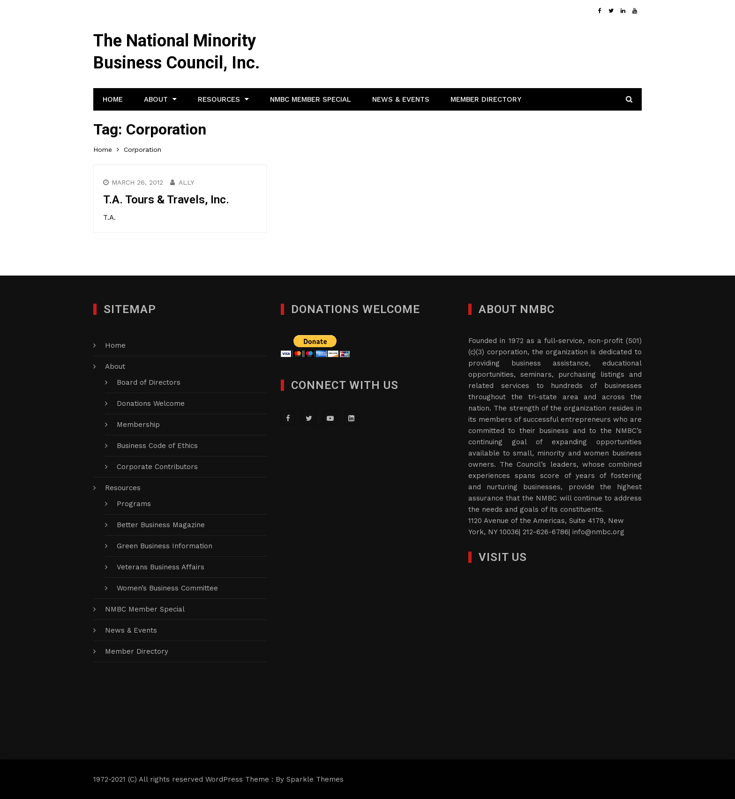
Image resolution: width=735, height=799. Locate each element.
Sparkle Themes (315, 779)
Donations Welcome (151, 403)
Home (113, 99)
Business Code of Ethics (157, 445)
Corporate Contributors (157, 467)
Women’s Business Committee (167, 588)
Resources (219, 99)
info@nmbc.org (598, 532)
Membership (138, 424)
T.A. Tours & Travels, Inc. (166, 199)
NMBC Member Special (310, 99)
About (156, 99)
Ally (186, 182)
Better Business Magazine (161, 525)
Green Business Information (164, 546)
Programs (134, 504)
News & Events (400, 99)
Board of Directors (148, 382)
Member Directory (485, 99)
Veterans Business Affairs (160, 567)
